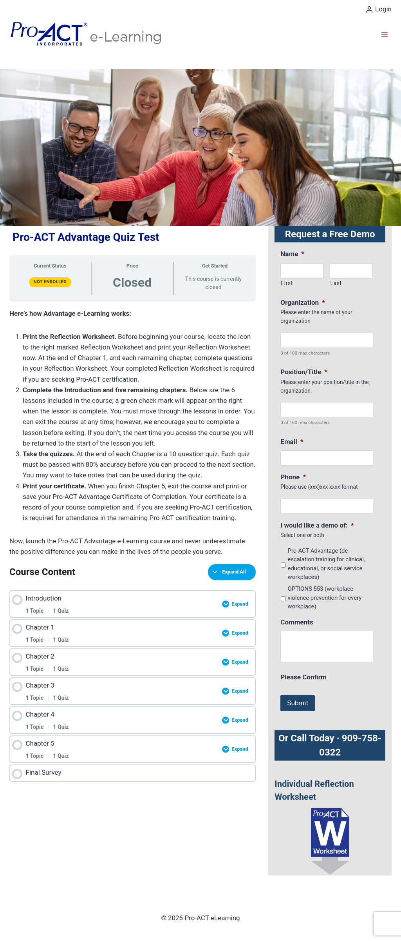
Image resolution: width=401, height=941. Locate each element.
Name (292, 254)
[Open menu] (384, 34)
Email (291, 442)
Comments (296, 622)
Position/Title (303, 372)
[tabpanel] (132, 432)
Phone (293, 477)
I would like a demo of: (317, 525)
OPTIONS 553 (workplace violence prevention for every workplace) (325, 597)
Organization (302, 302)
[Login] (378, 9)
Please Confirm (303, 677)
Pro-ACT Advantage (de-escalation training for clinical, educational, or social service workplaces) (326, 564)
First (287, 283)
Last (335, 283)
